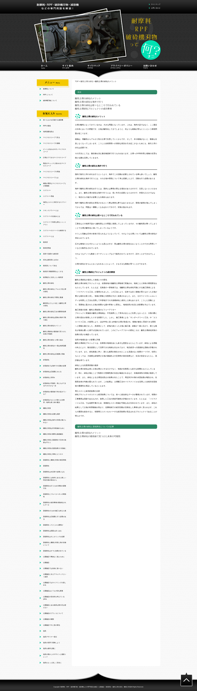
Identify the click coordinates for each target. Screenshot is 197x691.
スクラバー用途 (48, 196)
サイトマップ (155, 4)
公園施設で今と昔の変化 (51, 625)
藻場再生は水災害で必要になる (54, 472)
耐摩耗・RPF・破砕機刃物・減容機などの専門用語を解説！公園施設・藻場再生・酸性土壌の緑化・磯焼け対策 (96, 687)
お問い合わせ (155, 8)
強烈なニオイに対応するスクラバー (54, 203)
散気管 (45, 242)
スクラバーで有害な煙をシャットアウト (54, 223)
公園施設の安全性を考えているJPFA (54, 598)
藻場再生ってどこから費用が (53, 525)
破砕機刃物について (50, 100)
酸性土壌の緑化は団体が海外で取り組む (54, 319)
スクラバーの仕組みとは (51, 216)
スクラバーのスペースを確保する (54, 230)
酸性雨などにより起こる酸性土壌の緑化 (54, 304)
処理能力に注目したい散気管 (53, 277)
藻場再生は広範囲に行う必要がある (54, 518)
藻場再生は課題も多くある (52, 531)
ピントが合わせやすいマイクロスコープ (54, 150)
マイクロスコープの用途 (51, 171)
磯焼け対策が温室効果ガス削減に (54, 448)
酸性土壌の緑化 (48, 283)
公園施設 (46, 562)
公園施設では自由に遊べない (53, 568)
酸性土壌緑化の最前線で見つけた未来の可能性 (54, 333)
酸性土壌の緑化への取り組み (53, 340)
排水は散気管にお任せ (50, 260)
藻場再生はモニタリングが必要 (54, 537)
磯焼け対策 (47, 408)
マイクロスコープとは (50, 177)
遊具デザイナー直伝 (50, 637)
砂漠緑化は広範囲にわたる (52, 372)
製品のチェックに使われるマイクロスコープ (54, 164)
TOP (77, 81)
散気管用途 (47, 248)
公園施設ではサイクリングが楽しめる (54, 584)
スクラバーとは (48, 236)
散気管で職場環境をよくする (53, 271)
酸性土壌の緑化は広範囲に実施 (54, 354)
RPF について (48, 95)
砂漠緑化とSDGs (49, 377)
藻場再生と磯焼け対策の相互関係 (54, 460)
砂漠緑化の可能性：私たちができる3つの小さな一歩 (54, 384)
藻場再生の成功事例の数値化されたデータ (54, 504)
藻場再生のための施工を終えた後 (54, 511)
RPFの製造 (47, 126)
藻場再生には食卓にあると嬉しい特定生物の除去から (54, 479)
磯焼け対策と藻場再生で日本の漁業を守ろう (54, 441)
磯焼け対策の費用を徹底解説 (53, 434)
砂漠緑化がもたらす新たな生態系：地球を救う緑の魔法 (54, 401)
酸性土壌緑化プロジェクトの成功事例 (93, 109)
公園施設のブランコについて (53, 613)
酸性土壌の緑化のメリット (52, 326)
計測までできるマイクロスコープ (54, 157)
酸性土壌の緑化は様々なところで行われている (97, 105)
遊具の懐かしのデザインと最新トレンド (54, 655)
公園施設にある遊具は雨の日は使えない (54, 606)
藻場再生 (46, 466)
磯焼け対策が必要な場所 (51, 414)
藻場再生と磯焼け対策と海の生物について (54, 544)
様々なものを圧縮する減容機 (53, 120)
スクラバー (47, 190)
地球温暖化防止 (48, 132)
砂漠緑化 (46, 360)
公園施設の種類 (48, 619)
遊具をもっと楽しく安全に (52, 663)
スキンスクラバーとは (50, 210)
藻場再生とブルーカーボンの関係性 (54, 495)
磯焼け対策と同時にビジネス (53, 454)
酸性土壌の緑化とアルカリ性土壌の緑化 (54, 290)
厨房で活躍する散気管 (50, 254)
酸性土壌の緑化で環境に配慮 (53, 297)
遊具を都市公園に (49, 648)
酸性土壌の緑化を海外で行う (89, 102)
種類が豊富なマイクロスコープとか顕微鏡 (54, 185)
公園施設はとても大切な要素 (53, 591)
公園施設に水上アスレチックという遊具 (54, 575)
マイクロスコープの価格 (51, 143)
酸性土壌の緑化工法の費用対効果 (54, 311)
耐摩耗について (48, 89)
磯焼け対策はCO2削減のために (54, 428)
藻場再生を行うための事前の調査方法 (54, 487)
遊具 (44, 631)
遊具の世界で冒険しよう (51, 643)
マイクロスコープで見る (51, 137)
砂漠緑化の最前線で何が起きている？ (54, 393)
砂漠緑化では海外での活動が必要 (54, 366)
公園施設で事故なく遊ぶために (54, 557)
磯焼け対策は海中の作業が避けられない (54, 421)
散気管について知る (50, 266)
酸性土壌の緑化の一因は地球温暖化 (54, 347)
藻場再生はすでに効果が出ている (54, 551)
